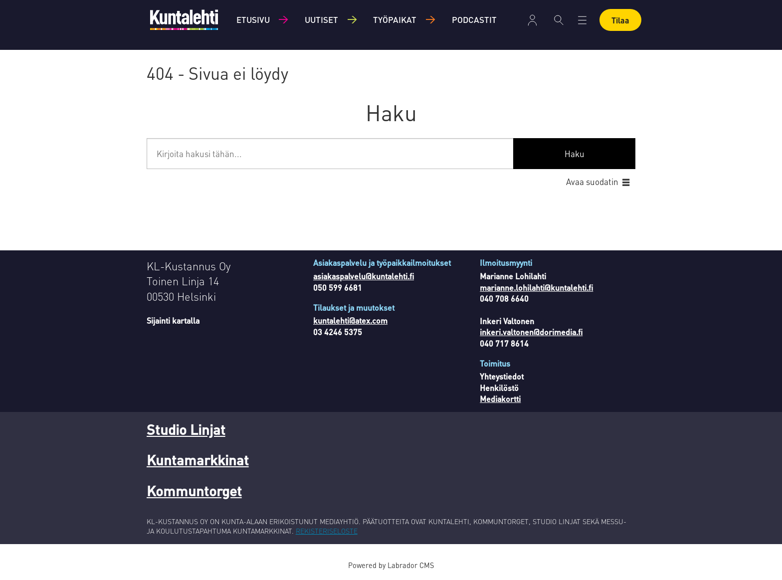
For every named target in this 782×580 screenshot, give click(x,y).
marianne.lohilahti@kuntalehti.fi (536, 287)
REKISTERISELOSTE (327, 530)
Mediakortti (500, 398)
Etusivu (253, 19)
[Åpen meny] (582, 20)
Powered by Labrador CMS (391, 565)
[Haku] (559, 19)
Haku (575, 153)
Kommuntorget (194, 491)
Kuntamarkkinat (198, 460)
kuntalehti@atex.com (350, 320)
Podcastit (474, 19)
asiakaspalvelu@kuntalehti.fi (363, 276)
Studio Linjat (186, 429)
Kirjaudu (532, 20)
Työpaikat (394, 19)
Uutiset (321, 19)
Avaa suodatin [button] (592, 181)
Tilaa (620, 20)
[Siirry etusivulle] (184, 19)
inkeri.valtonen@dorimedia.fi (531, 332)
